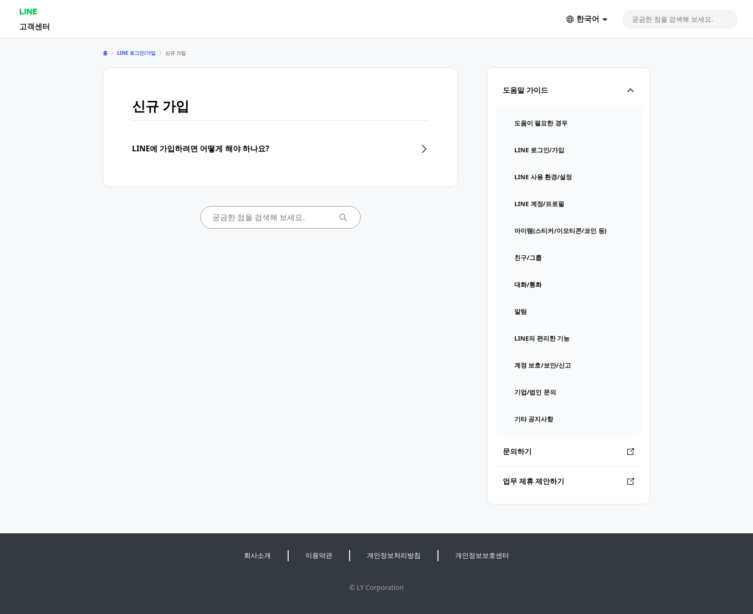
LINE (28, 11)
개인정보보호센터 (482, 555)
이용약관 (318, 555)
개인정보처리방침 (394, 555)
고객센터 (34, 26)
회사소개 (257, 555)
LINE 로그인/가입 (136, 52)
